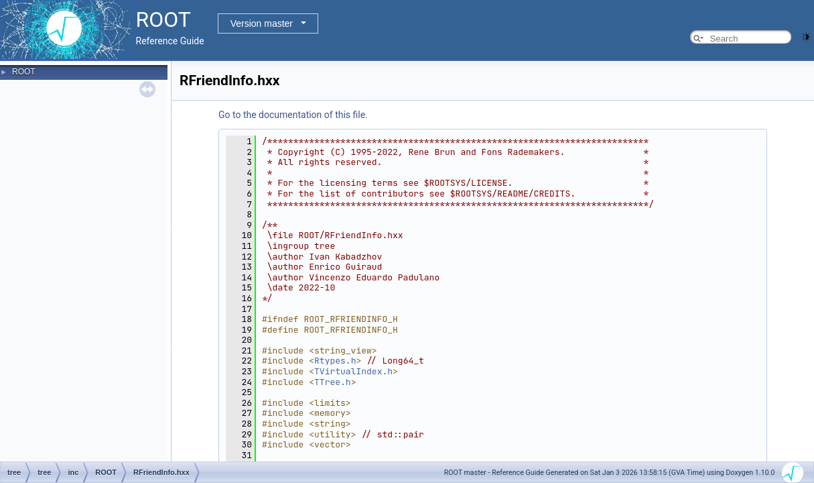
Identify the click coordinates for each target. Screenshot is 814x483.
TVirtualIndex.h (353, 371)
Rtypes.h (335, 360)
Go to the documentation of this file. (293, 114)
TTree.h (332, 382)
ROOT (24, 71)
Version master (261, 23)
